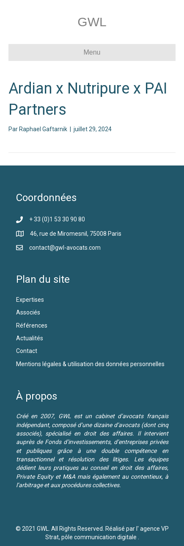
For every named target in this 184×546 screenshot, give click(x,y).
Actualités (29, 338)
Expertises (30, 299)
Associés (28, 312)
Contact (26, 350)
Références (32, 325)
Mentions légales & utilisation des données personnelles (90, 364)
